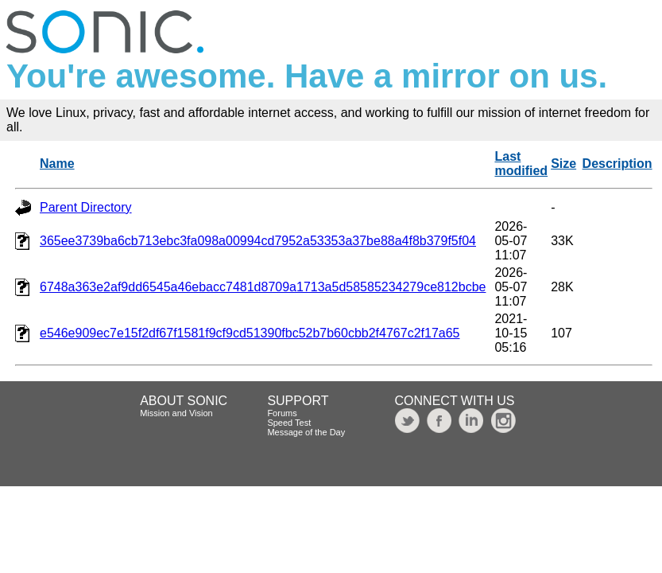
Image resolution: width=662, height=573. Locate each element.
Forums (281, 413)
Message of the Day (306, 432)
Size (563, 163)
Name (57, 163)
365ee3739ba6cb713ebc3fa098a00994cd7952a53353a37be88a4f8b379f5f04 (258, 241)
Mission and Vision (176, 413)
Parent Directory (86, 207)
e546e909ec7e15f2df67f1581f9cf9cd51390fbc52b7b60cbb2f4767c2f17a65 (249, 333)
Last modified (521, 163)
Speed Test (289, 422)
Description (617, 163)
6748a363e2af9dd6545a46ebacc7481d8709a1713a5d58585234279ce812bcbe (263, 287)
